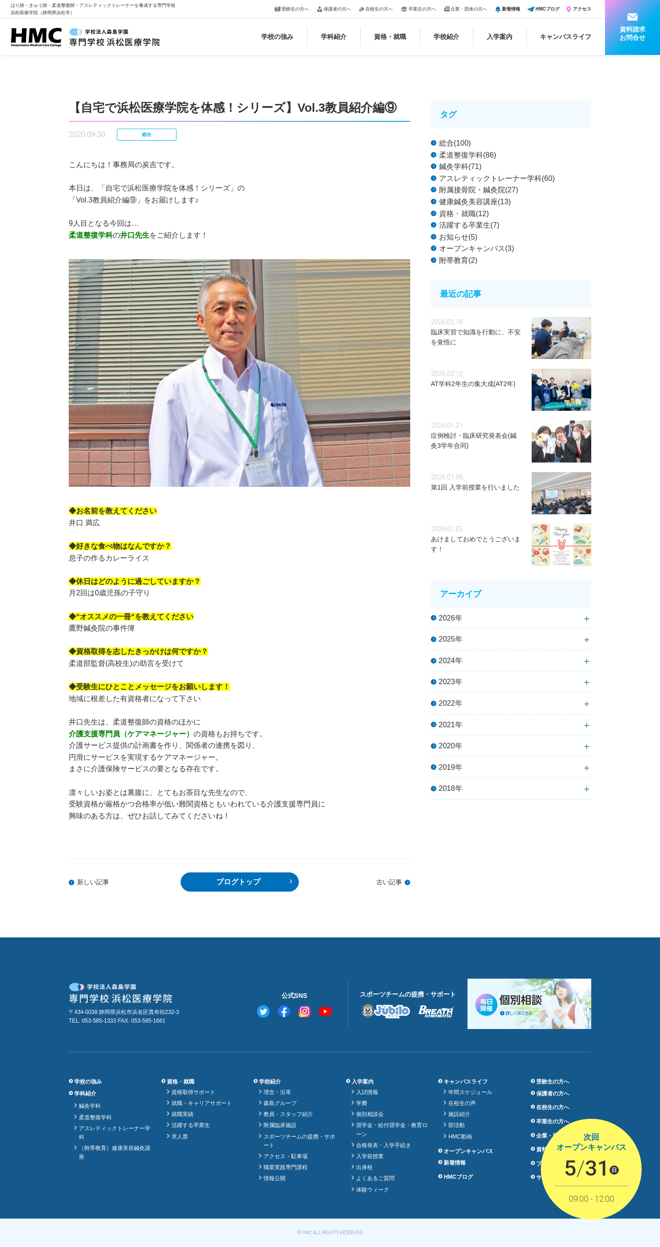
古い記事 (389, 882)
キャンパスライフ (565, 36)
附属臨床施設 (280, 1125)
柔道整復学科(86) (467, 155)
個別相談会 (370, 1114)
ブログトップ (238, 882)
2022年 (450, 703)
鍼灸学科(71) (460, 166)
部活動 (456, 1125)
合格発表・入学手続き (383, 1145)
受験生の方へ (295, 8)
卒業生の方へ (422, 8)
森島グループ (280, 1103)
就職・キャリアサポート (201, 1103)
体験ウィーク (372, 1190)
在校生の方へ (379, 8)
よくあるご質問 (375, 1178)
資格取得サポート (193, 1092)
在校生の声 (462, 1103)
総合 (146, 134)
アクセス (582, 8)
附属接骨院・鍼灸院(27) (478, 190)
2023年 (450, 682)
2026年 (450, 618)
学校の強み (277, 36)
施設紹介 (459, 1114)
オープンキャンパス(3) (476, 248)
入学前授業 (370, 1156)
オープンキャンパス (468, 1151)
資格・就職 (390, 36)
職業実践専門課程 (286, 1167)
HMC (307, 1232)
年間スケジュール (470, 1092)
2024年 (450, 660)
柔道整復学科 (95, 1117)
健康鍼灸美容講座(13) (475, 202)
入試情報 (367, 1092)
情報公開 (275, 1178)
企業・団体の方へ (469, 8)
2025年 (450, 639)
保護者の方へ (337, 8)
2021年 (450, 725)
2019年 (450, 767)
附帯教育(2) (458, 260)
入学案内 (499, 36)
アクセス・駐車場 (286, 1156)
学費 (361, 1103)
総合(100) (455, 143)
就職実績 (182, 1114)
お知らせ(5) (458, 237)
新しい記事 (93, 882)
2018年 (450, 788)
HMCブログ (547, 8)
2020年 (450, 746)
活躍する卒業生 (190, 1125)
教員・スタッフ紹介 (288, 1114)
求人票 (179, 1136)
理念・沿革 (277, 1092)
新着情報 (511, 8)
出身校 (364, 1167)
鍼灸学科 (90, 1106)
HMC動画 (460, 1136)
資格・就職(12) (464, 214)
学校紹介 (446, 36)
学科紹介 (333, 36)
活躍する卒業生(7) (469, 225)
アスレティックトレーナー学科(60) (497, 178)
